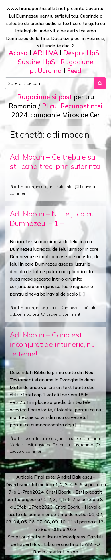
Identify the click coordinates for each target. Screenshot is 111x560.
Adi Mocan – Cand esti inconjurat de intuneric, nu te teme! (52, 344)
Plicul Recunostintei (72, 106)
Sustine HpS (36, 61)
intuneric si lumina (83, 438)
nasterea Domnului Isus (57, 444)
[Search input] (49, 83)
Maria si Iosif (21, 444)
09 (55, 522)
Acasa (18, 53)
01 (91, 514)
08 (47, 522)
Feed (74, 70)
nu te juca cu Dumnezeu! (59, 307)
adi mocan (24, 186)
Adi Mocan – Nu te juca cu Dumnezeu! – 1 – (52, 218)
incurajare (45, 186)
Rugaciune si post (44, 97)
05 (24, 522)
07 (39, 522)
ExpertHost (29, 544)
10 (63, 522)
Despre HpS (81, 53)
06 (32, 522)
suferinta (65, 186)
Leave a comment (63, 314)
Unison (70, 552)
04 (16, 522)
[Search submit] (100, 83)
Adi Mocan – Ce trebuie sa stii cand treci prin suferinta (55, 161)
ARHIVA (45, 53)
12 (101, 522)
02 (99, 514)
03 (8, 522)
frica (40, 438)
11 (70, 522)
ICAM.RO (90, 544)
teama (87, 444)
